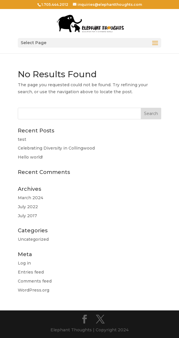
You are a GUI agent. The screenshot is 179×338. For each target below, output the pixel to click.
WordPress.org (33, 290)
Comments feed (35, 281)
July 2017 (27, 215)
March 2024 (30, 197)
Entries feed (31, 272)
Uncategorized (33, 239)
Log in (24, 263)
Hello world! (30, 157)
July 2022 (28, 206)
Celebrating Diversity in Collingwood (56, 148)
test (22, 139)
